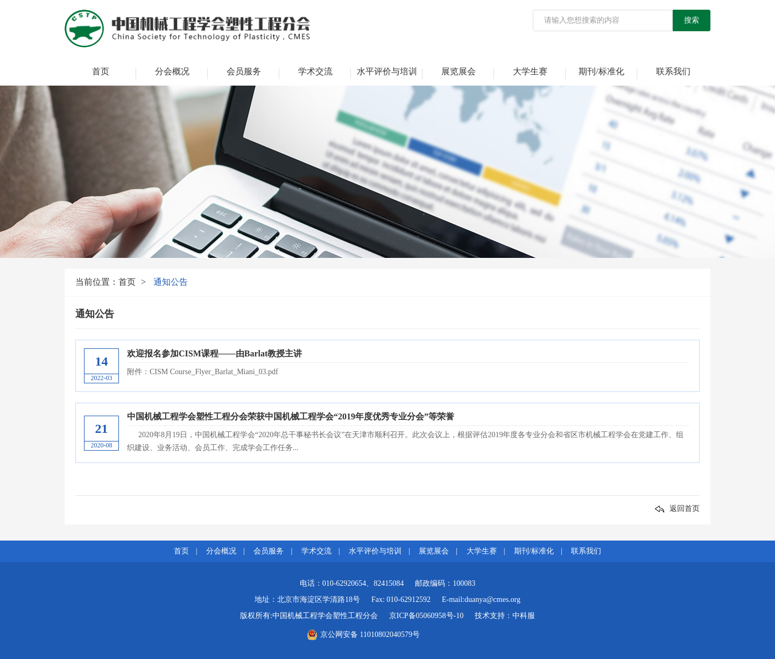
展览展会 (458, 71)
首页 (100, 71)
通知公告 (170, 281)
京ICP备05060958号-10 (426, 616)
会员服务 (244, 71)
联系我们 (673, 71)
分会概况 (172, 71)
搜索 (691, 20)
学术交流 (315, 71)
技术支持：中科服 (505, 616)
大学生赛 (530, 71)
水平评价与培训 (387, 71)
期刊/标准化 (601, 71)
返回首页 (677, 508)
